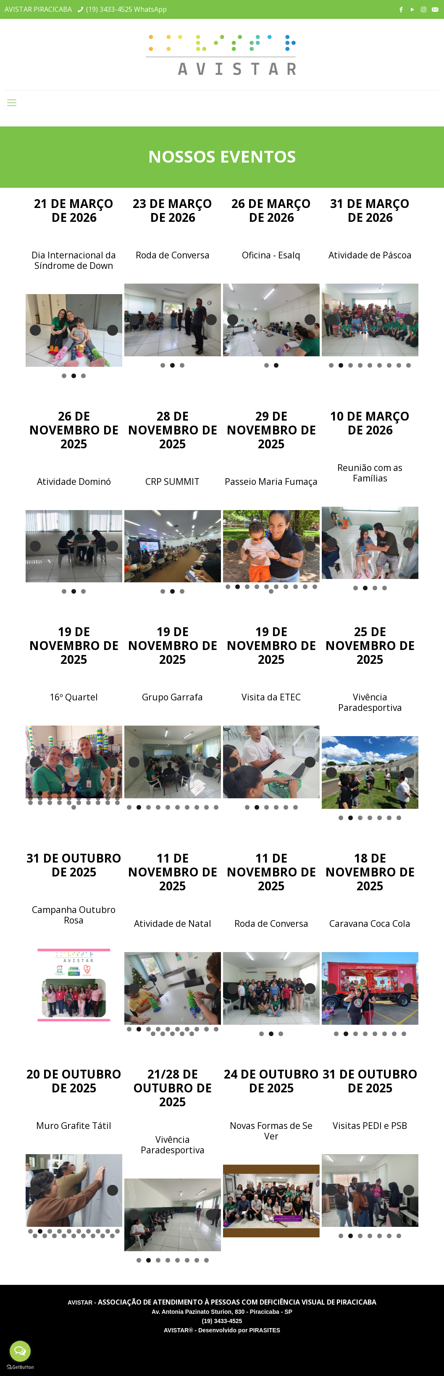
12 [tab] (40, 798)
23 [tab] (49, 802)
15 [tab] (69, 798)
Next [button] (112, 330)
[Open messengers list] (20, 1351)
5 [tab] (370, 365)
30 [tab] (117, 802)
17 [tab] (88, 798)
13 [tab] (49, 798)
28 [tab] (98, 802)
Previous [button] (35, 330)
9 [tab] (408, 365)
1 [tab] (64, 376)
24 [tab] (59, 802)
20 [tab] (117, 798)
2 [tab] (73, 376)
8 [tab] (399, 365)
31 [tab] (73, 807)
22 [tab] (40, 802)
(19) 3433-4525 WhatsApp (126, 9)
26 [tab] (78, 802)
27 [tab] (88, 802)
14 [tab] (59, 798)
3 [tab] (83, 376)
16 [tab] (78, 798)
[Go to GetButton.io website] (20, 1367)
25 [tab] (69, 802)
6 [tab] (379, 365)
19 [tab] (107, 798)
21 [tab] (30, 802)
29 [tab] (107, 802)
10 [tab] (315, 586)
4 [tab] (360, 365)
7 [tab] (389, 365)
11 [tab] (271, 591)
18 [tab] (98, 798)
